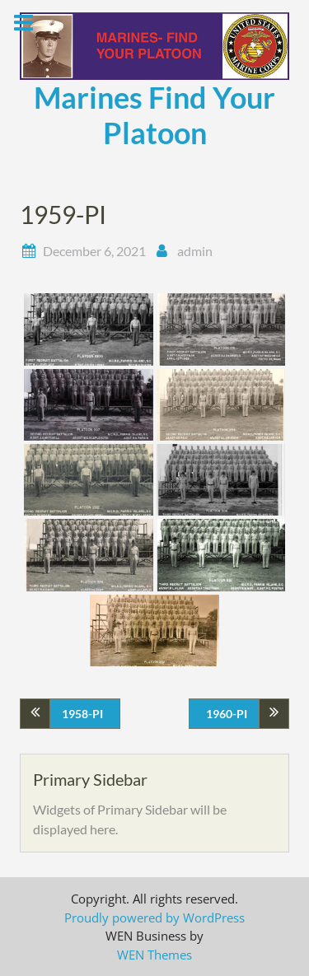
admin (195, 251)
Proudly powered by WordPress (154, 917)
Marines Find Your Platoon (154, 115)
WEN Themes (154, 954)
